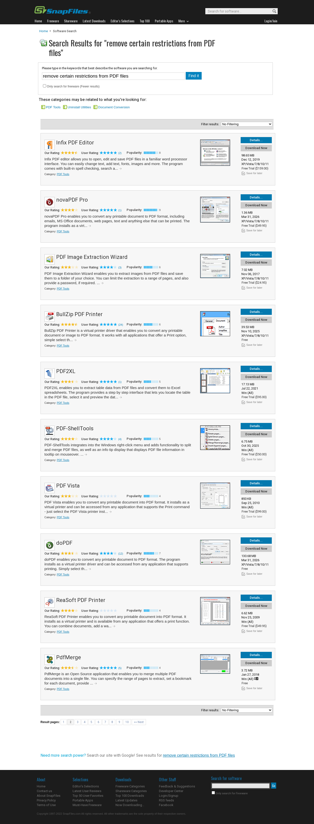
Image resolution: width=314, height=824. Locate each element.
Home (43, 31)
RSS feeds (166, 800)
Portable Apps (83, 800)
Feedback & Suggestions (177, 786)
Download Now (256, 148)
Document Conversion (114, 107)
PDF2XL (65, 371)
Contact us (44, 791)
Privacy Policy (46, 800)
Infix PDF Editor (75, 143)
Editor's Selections (86, 786)
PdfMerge (68, 657)
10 (127, 722)
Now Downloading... (130, 805)
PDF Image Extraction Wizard (92, 257)
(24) (120, 324)
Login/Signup (168, 795)
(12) (120, 553)
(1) (119, 210)
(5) (119, 668)
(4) (119, 439)
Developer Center (171, 791)
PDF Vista (68, 486)
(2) (119, 153)
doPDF (64, 543)
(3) (119, 267)
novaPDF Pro (72, 200)
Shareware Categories (131, 791)
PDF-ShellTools (74, 428)
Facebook (166, 805)
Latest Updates (126, 800)
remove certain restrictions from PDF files (199, 755)
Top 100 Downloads (130, 795)
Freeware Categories (130, 786)
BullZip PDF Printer (79, 314)
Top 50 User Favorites (88, 795)
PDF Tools (53, 107)
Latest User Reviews (87, 791)
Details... (256, 140)
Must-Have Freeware (87, 805)
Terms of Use (46, 805)
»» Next (139, 722)
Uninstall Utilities (79, 107)
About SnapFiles (48, 795)
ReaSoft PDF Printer (80, 600)
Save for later (254, 173)
